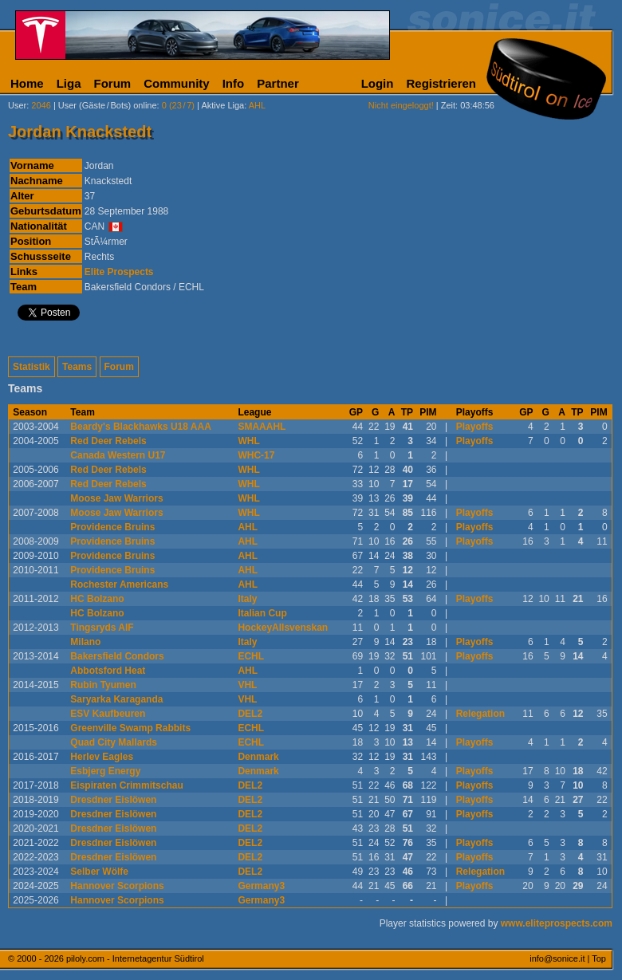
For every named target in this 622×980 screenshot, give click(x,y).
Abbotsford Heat (107, 670)
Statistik (31, 366)
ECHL (251, 656)
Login (377, 83)
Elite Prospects (119, 271)
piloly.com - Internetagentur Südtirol (135, 958)
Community (177, 83)
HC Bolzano (97, 598)
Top (599, 958)
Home (27, 83)
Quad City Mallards (113, 742)
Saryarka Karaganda (116, 699)
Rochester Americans (119, 584)
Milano (85, 641)
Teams (77, 366)
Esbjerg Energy (105, 771)
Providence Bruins (112, 527)
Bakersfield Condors (116, 656)
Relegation (480, 713)
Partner (278, 83)
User (17, 105)
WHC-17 (256, 455)
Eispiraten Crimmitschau (126, 785)
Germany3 (261, 885)
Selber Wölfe (99, 871)
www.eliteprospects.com (556, 923)
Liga (69, 83)
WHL (248, 441)
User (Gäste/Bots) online (107, 105)
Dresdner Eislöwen (113, 799)
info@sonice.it (557, 958)
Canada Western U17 (117, 455)
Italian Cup (262, 613)
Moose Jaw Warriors (116, 498)
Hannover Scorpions (116, 885)
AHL (248, 527)
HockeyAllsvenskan (283, 627)
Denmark (258, 756)
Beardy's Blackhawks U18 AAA (140, 426)
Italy (247, 598)
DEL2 (250, 713)
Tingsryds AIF (101, 627)
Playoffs (475, 426)
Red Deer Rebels (108, 441)
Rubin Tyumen (103, 685)
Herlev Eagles (101, 756)
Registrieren (441, 83)
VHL (247, 685)
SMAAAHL (261, 426)
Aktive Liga (222, 105)
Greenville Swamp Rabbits (130, 728)
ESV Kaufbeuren (107, 713)
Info (233, 83)
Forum (113, 83)
